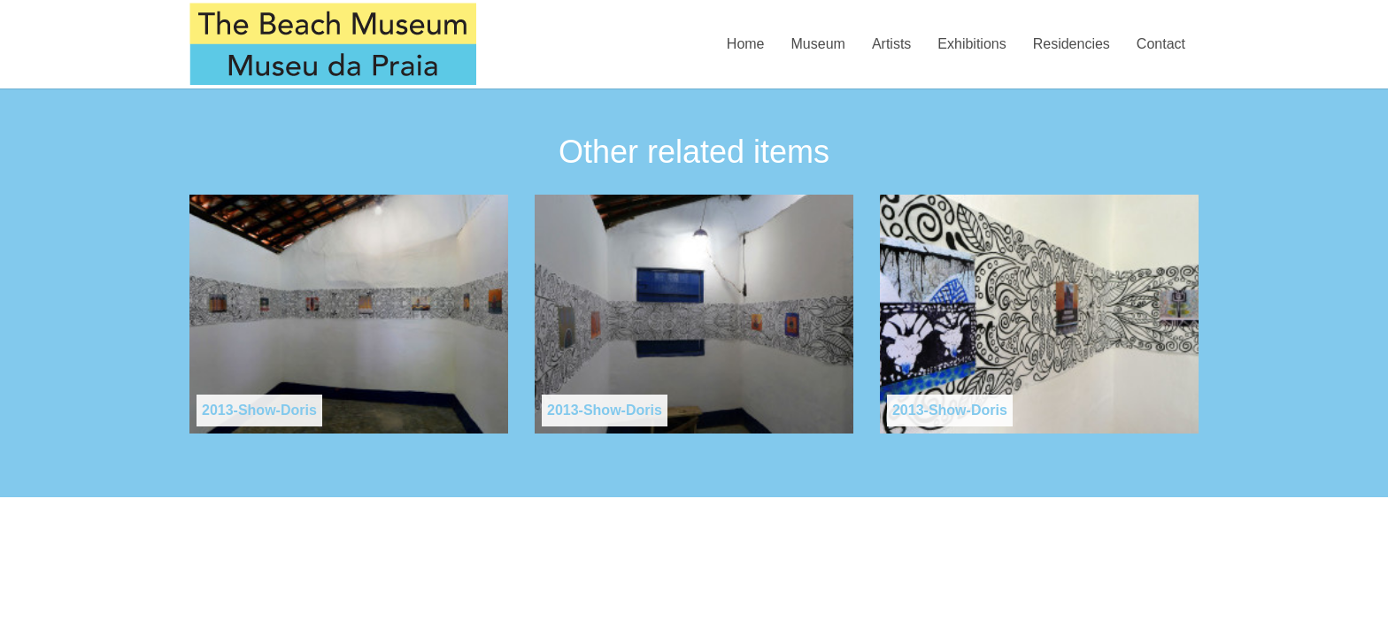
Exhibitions (971, 43)
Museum (818, 43)
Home (746, 43)
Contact (1161, 43)
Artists (891, 43)
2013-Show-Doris (259, 410)
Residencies (1071, 43)
